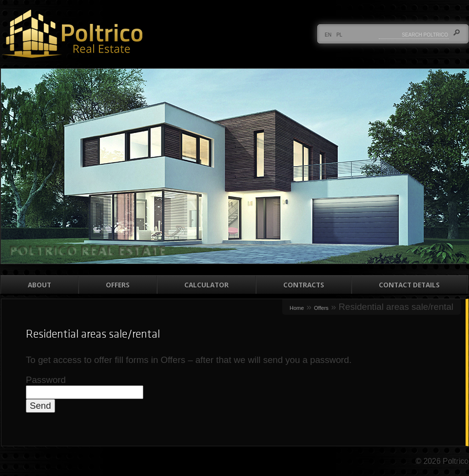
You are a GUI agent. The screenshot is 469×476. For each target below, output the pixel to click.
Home (297, 308)
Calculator (206, 285)
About (39, 285)
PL (339, 35)
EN (328, 35)
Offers (118, 285)
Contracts (303, 285)
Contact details (409, 285)
